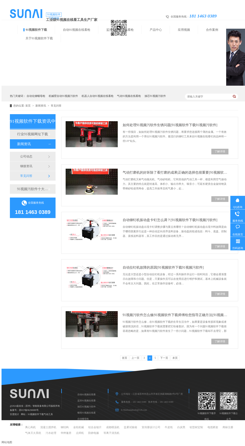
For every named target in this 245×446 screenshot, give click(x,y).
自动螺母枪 (83, 419)
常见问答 (56, 105)
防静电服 (93, 433)
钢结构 (65, 427)
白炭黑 (181, 427)
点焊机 (80, 433)
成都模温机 (112, 427)
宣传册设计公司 (151, 427)
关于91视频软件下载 (39, 38)
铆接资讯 (26, 166)
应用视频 (184, 29)
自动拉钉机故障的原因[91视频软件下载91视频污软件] (163, 267)
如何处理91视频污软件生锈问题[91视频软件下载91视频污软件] (170, 125)
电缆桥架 (213, 427)
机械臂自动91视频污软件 (63, 96)
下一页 (164, 358)
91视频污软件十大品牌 (32, 189)
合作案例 (212, 29)
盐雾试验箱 (130, 427)
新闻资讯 (41, 105)
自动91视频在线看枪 (76, 29)
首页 (28, 105)
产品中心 (156, 29)
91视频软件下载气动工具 (40, 414)
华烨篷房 (66, 433)
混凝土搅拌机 (48, 427)
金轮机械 (78, 427)
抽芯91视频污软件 (155, 96)
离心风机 (30, 427)
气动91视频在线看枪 (129, 96)
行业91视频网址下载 (32, 134)
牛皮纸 (169, 427)
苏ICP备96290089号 (29, 410)
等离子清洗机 (111, 433)
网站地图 (7, 442)
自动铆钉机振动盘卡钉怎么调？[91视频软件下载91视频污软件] (170, 220)
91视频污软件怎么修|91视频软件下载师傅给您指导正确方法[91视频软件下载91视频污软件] (175, 315)
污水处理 (51, 433)
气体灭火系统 (33, 433)
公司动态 (26, 156)
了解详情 (220, 151)
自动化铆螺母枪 (36, 96)
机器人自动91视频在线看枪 (98, 96)
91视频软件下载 (36, 29)
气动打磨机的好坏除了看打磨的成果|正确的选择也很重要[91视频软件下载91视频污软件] (175, 172)
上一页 (135, 358)
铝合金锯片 (95, 427)
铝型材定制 (196, 427)
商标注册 (228, 427)
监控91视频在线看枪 (120, 29)
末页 (175, 358)
